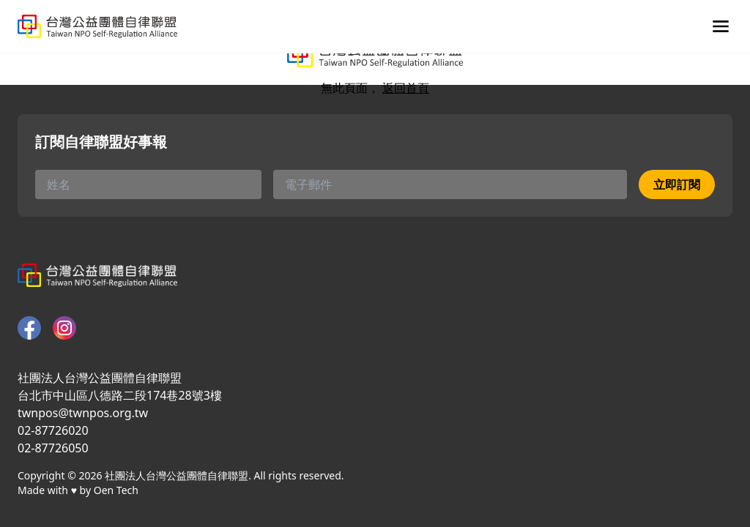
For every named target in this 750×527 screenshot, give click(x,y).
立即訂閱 (676, 184)
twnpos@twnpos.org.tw (83, 413)
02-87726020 (53, 430)
